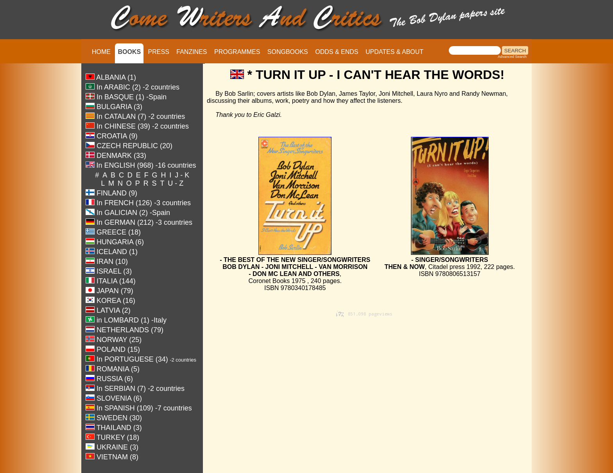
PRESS (158, 51)
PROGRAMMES (237, 51)
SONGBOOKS (287, 51)
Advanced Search (512, 57)
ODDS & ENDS (336, 51)
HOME (101, 51)
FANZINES (191, 51)
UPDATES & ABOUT (394, 51)
